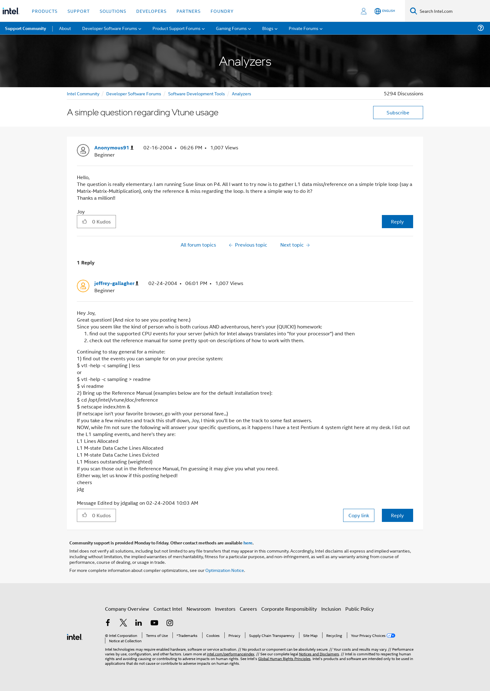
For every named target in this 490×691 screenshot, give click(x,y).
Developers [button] (151, 11)
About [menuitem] (65, 28)
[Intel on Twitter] (123, 623)
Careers (248, 608)
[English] (385, 11)
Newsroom (199, 608)
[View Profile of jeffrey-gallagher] (116, 283)
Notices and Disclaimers (319, 654)
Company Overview (127, 608)
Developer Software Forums (133, 93)
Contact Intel (167, 608)
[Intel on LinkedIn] (138, 623)
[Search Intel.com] (453, 11)
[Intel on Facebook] (107, 623)
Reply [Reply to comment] (397, 515)
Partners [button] (189, 11)
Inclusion (331, 608)
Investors (225, 608)
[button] (84, 221)
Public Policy (359, 608)
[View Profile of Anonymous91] (113, 147)
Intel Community (83, 93)
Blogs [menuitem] (267, 28)
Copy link (358, 515)
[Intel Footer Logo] (74, 636)
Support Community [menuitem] (25, 28)
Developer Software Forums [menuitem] (109, 28)
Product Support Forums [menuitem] (176, 28)
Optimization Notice (224, 570)
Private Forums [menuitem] (303, 28)
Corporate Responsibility (289, 608)
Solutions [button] (113, 11)
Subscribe (398, 112)
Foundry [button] (222, 11)
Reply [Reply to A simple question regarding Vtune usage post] (397, 221)
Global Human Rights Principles (284, 658)
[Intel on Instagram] (169, 623)
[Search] (413, 11)
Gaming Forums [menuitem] (231, 28)
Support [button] (79, 11)
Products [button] (45, 11)
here (247, 542)
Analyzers (241, 93)
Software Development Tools (196, 93)
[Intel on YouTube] (154, 623)
